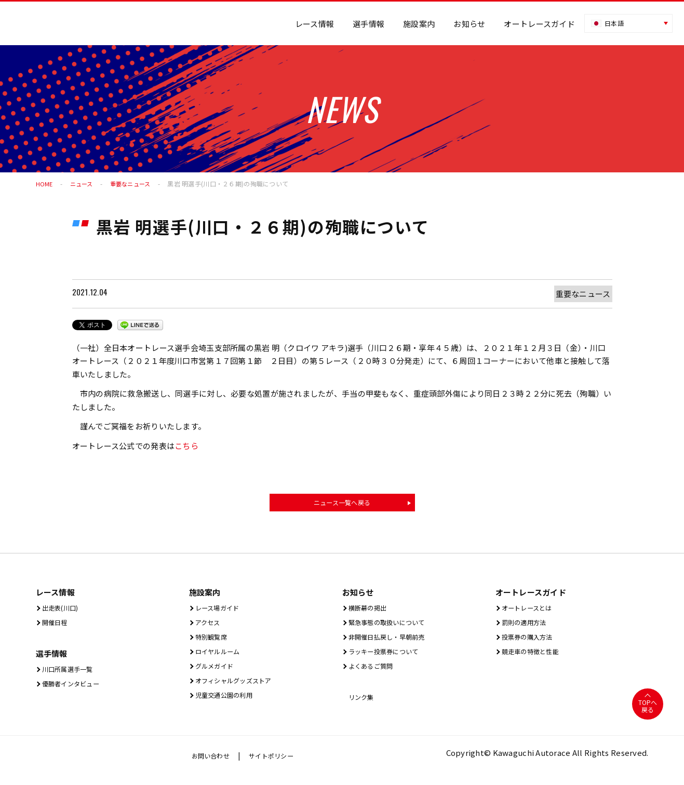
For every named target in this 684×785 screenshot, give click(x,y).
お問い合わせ (214, 764)
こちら (186, 445)
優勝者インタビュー (75, 689)
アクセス (208, 626)
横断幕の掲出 (370, 610)
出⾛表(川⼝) (62, 610)
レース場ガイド (220, 610)
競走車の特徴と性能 (535, 657)
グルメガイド (217, 673)
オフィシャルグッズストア (240, 688)
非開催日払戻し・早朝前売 (394, 642)
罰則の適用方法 (527, 626)
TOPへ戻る (647, 715)
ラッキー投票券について (389, 657)
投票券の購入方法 (531, 642)
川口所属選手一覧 (72, 674)
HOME (44, 183)
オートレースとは (531, 610)
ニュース (83, 183)
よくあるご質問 (374, 673)
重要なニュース (135, 183)
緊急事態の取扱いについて (394, 626)
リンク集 (362, 705)
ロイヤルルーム (220, 657)
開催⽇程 (55, 626)
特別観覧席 (213, 642)
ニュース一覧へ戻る (342, 503)
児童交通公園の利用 (229, 704)
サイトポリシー (281, 764)
